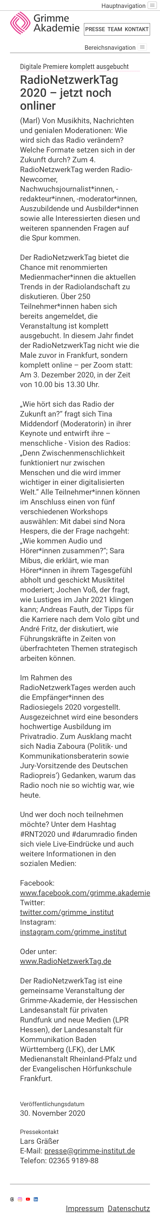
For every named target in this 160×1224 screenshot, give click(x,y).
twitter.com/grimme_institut (67, 912)
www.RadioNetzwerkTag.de (65, 961)
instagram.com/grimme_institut (73, 932)
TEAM (115, 29)
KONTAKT (137, 29)
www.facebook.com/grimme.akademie (85, 893)
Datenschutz (129, 1208)
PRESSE (95, 29)
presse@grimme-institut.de (89, 1151)
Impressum (85, 1208)
